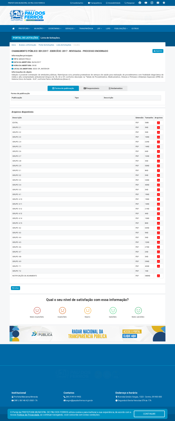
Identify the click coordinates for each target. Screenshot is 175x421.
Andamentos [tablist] (117, 88)
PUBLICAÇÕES (121, 28)
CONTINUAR (149, 414)
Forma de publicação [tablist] (61, 88)
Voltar (15, 288)
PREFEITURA (24, 28)
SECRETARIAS (54, 28)
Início (14, 45)
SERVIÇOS (70, 28)
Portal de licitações (46, 45)
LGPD (108, 28)
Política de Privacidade (28, 414)
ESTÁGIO (135, 28)
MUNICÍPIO (39, 28)
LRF (99, 28)
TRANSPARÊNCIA (86, 28)
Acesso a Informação (27, 45)
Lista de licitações (63, 45)
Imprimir (158, 51)
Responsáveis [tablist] (91, 88)
